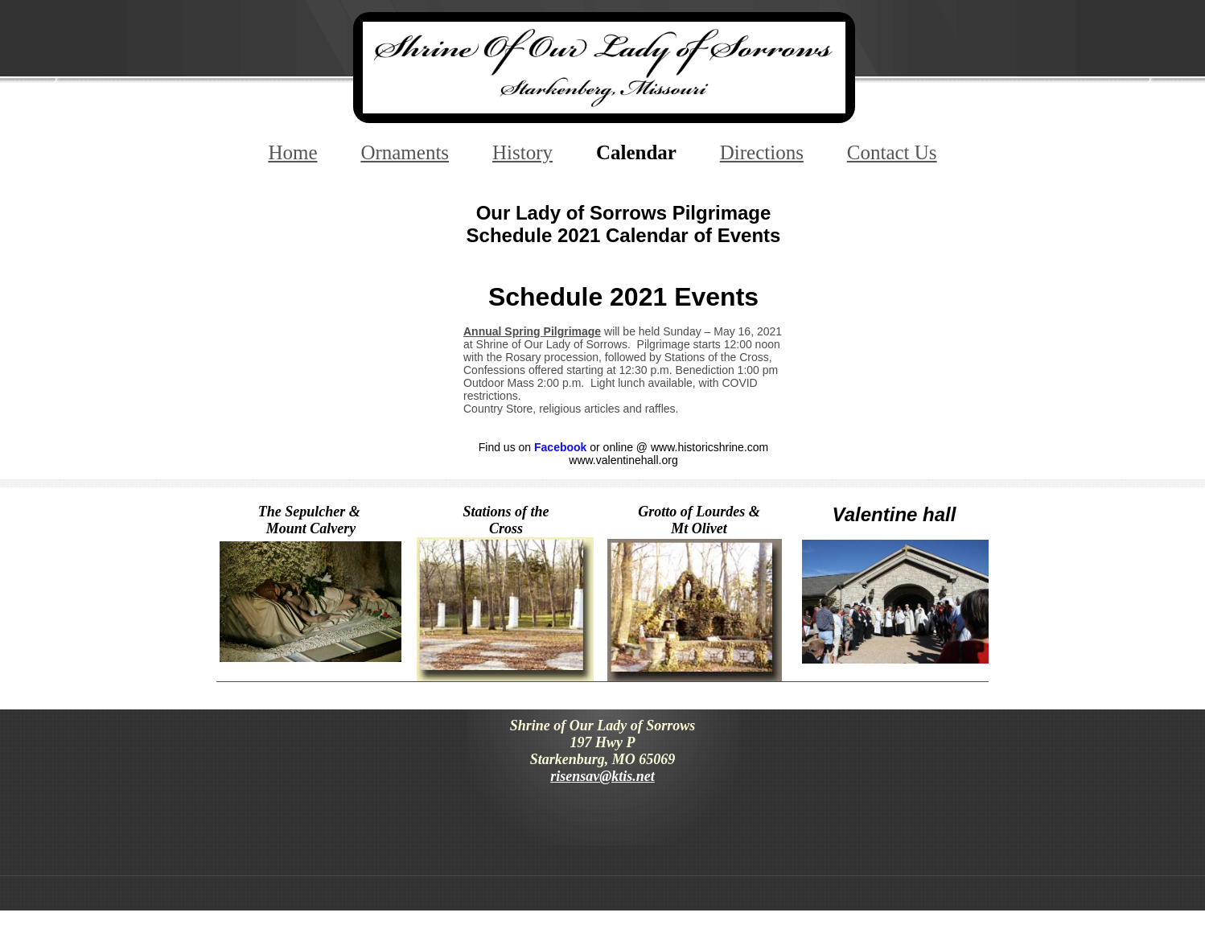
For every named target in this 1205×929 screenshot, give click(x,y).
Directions (762, 152)
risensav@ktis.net (602, 776)
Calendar (636, 152)
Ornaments (404, 152)
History (522, 152)
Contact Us (892, 152)
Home (292, 152)
